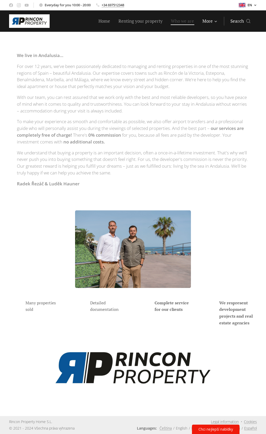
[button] (240, 21)
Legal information (225, 421)
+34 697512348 (113, 5)
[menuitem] (105, 21)
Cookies (250, 421)
